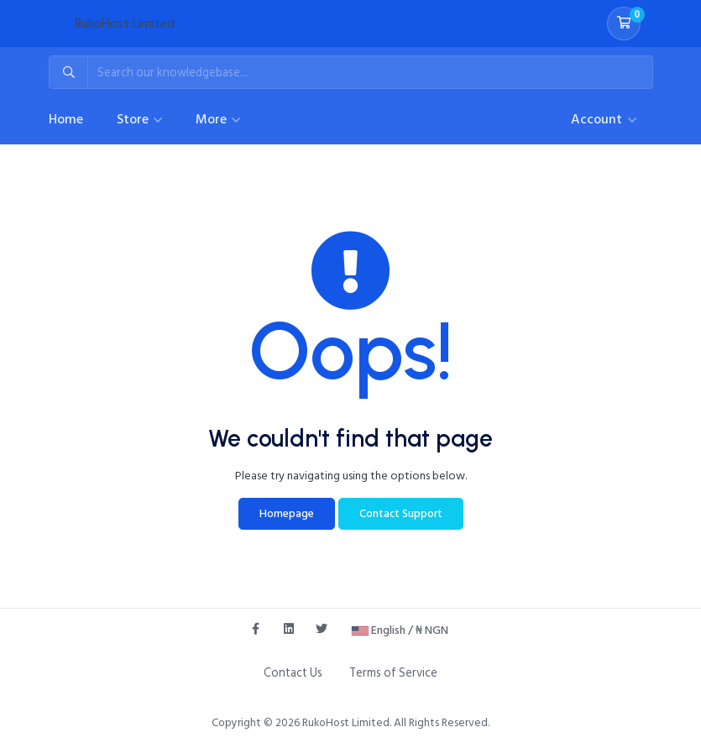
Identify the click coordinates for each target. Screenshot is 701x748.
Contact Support (400, 514)
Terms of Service (393, 673)
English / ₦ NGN (400, 630)
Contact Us (293, 673)
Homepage (286, 514)
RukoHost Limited (125, 23)
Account (598, 119)
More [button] (213, 119)
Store (134, 119)
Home (66, 119)
